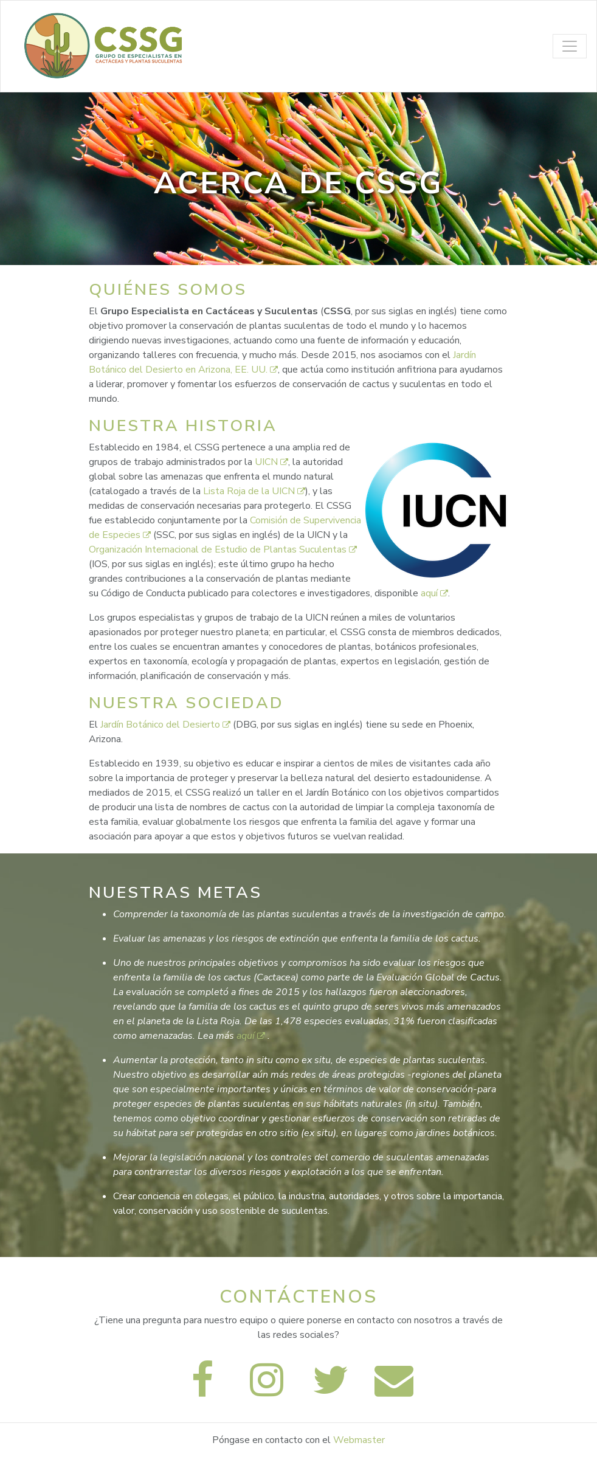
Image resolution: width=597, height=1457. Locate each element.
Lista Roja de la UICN (254, 491)
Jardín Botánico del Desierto (166, 724)
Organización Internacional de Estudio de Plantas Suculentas (223, 549)
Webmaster (359, 1440)
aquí (434, 593)
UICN (271, 462)
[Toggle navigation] (570, 46)
